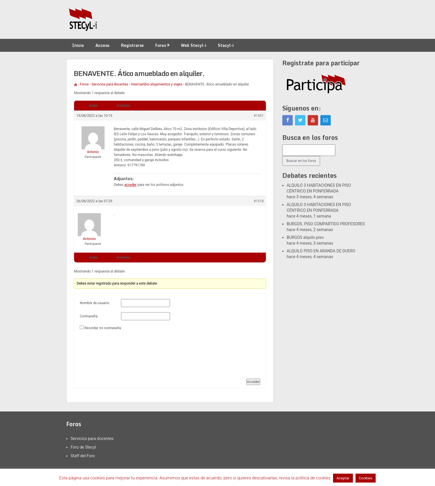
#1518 (259, 201)
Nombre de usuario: (95, 303)
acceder (130, 185)
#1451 (259, 116)
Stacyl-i (226, 45)
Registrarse (132, 45)
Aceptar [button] (342, 478)
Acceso (102, 45)
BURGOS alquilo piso (305, 237)
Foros (160, 45)
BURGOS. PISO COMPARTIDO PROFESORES (326, 224)
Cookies (365, 478)
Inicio (78, 45)
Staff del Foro (83, 455)
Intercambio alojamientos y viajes (156, 84)
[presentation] (103, 352)
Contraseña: (89, 316)
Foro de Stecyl (83, 447)
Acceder (253, 382)
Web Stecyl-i (193, 45)
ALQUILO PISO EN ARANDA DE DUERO (321, 251)
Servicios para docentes (110, 84)
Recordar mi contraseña (102, 328)
